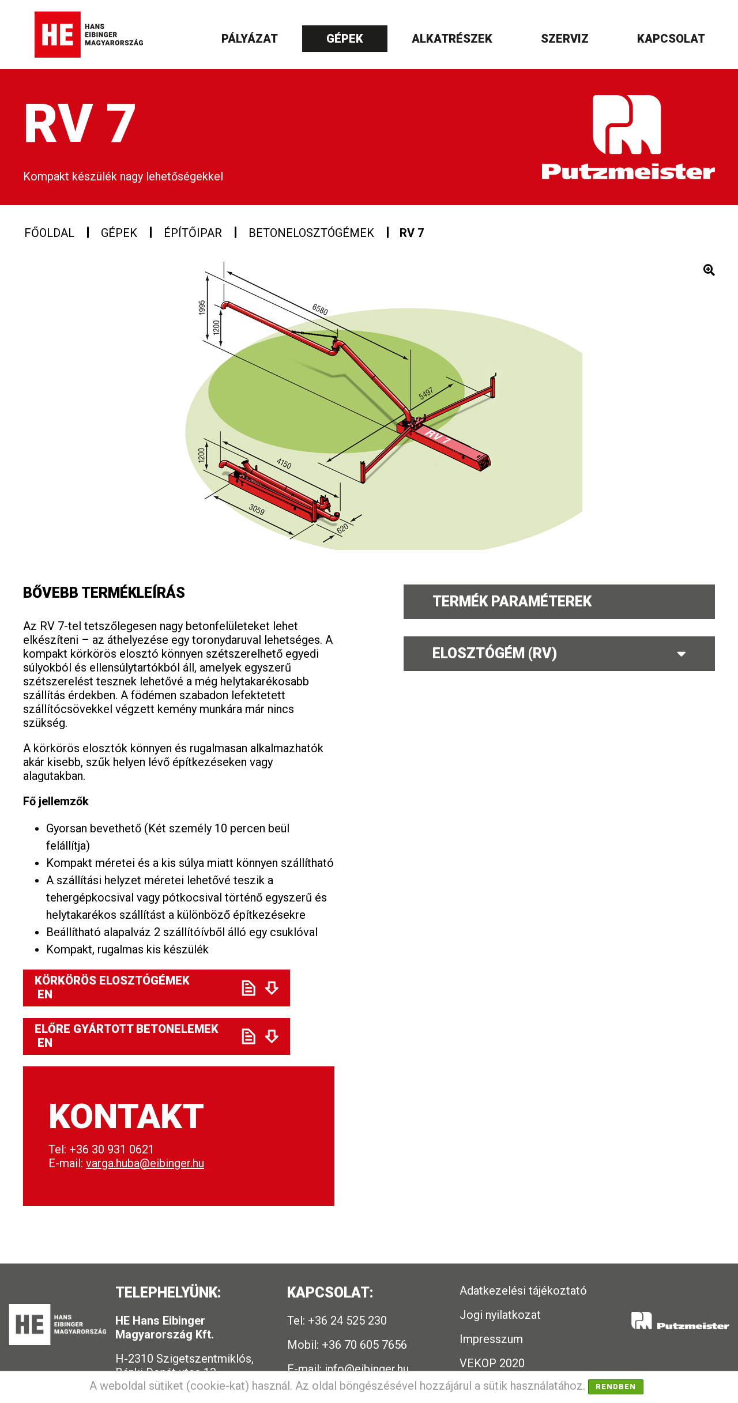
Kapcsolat (671, 39)
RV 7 (412, 233)
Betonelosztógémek (311, 233)
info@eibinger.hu (367, 1369)
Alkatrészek (452, 39)
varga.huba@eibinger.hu (145, 1163)
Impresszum (491, 1339)
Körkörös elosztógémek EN (128, 987)
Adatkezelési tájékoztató (523, 1291)
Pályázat (249, 39)
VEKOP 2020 (492, 1363)
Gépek (344, 39)
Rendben (616, 1386)
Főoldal (49, 233)
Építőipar (193, 233)
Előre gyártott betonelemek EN (128, 1036)
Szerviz (565, 39)
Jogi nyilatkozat (500, 1315)
